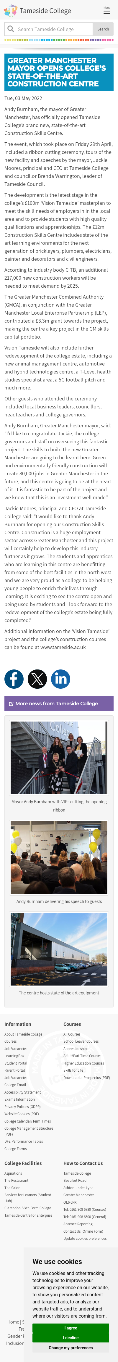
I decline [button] (70, 1337)
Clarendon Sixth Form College (27, 1207)
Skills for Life (73, 1070)
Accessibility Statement (22, 1092)
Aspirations (13, 1173)
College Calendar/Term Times (27, 1121)
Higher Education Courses (83, 1063)
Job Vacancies (15, 1048)
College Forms (15, 1148)
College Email (15, 1084)
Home (13, 1322)
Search (103, 29)
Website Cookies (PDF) (21, 1113)
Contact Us (91, 1163)
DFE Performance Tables (23, 1141)
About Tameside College (23, 1034)
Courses (10, 1041)
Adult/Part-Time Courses (82, 1055)
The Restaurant (16, 1180)
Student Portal (15, 1063)
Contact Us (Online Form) (83, 1231)
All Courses (71, 1034)
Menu (108, 9)
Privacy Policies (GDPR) (22, 1106)
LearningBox (14, 1055)
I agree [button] (70, 1328)
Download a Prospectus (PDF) (86, 1077)
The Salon (12, 1187)
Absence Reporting (78, 1223)
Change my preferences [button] (71, 1347)
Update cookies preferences (84, 1238)
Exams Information (19, 1099)
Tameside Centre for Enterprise (28, 1215)
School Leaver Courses (81, 1041)
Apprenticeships (75, 1048)
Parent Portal (14, 1070)
